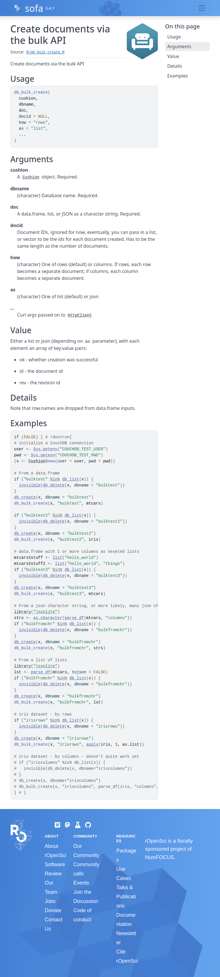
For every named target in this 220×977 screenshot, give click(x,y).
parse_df (74, 618)
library (22, 612)
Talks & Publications (126, 897)
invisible (30, 485)
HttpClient (80, 315)
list (57, 557)
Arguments (179, 46)
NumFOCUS (159, 857)
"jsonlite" (45, 612)
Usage (174, 37)
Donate (53, 910)
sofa (34, 8)
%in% (55, 479)
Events (81, 883)
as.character (47, 618)
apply (92, 744)
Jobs (50, 901)
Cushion (30, 177)
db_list (70, 479)
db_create (25, 497)
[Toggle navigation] (202, 8)
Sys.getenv (45, 449)
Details (174, 66)
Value (173, 56)
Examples (177, 76)
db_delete (54, 485)
